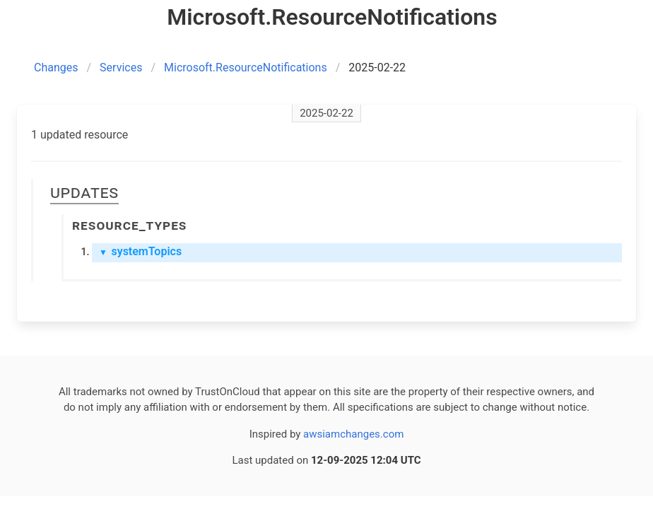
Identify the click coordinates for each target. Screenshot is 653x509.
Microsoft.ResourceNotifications (245, 67)
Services (121, 67)
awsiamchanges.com (353, 434)
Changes (56, 67)
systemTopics (140, 251)
